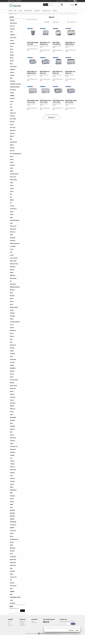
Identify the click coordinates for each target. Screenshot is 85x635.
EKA (11, 139)
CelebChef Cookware (15, 84)
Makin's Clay (13, 261)
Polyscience (13, 345)
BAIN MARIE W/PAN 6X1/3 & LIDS (71, 101)
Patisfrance (13, 330)
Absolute (12, 29)
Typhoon (12, 472)
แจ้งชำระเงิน (37, 10)
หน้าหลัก (10, 10)
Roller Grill (12, 388)
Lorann (12, 255)
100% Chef (13, 565)
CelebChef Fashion (15, 87)
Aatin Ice (12, 26)
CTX (11, 107)
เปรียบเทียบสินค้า (23, 625)
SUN (11, 432)
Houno (12, 191)
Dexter (12, 124)
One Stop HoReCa (14, 322)
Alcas (11, 32)
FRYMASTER (13, 522)
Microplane (13, 284)
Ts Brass (12, 461)
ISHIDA (12, 200)
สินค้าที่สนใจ (70, 1)
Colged (12, 93)
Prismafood (13, 359)
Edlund (12, 136)
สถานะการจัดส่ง (34, 622)
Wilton (11, 487)
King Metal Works (14, 220)
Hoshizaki (12, 603)
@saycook (76, 1)
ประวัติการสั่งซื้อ (22, 621)
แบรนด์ (20, 10)
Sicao (11, 507)
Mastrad (12, 269)
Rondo (11, 391)
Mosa (11, 293)
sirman (12, 412)
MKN (11, 594)
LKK (11, 252)
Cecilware (12, 81)
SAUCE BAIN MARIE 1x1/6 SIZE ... (32, 43)
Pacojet (12, 327)
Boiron (12, 61)
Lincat (11, 249)
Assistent (12, 43)
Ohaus (11, 319)
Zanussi (12, 501)
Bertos (11, 58)
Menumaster (13, 278)
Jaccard (12, 206)
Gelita (11, 168)
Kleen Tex (12, 232)
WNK (11, 493)
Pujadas (12, 365)
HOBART (12, 519)
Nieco (11, 304)
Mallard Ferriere (14, 264)
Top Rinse (12, 452)
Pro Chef (12, 362)
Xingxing (12, 496)
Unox (11, 475)
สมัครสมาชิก (63, 1)
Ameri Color (13, 37)
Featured (47, 22)
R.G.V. (11, 554)
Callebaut (12, 69)
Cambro (12, 72)
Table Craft (13, 438)
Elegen (12, 145)
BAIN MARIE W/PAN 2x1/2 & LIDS (32, 101)
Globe (11, 171)
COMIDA (12, 95)
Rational (12, 371)
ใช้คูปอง (22, 610)
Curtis (11, 110)
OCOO (11, 533)
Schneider (12, 403)
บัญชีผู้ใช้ (72, 4)
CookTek (12, 98)
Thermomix (13, 449)
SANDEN (12, 591)
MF (11, 281)
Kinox (11, 223)
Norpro (12, 310)
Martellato (12, 267)
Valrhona (12, 478)
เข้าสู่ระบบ (58, 1)
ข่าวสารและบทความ (46, 10)
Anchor (12, 40)
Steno (11, 423)
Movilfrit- (12, 551)
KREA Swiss (13, 562)
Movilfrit (12, 296)
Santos (12, 400)
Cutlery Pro (13, 113)
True (11, 458)
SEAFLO (12, 406)
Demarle (12, 122)
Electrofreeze (13, 142)
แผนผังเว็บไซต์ (10, 625)
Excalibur (12, 571)
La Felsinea (13, 557)
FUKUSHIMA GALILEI (15, 597)
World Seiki (13, 559)
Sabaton (12, 394)
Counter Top (13, 577)
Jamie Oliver (13, 209)
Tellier (11, 443)
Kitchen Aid (13, 226)
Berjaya (12, 55)
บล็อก (9, 624)
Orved (11, 325)
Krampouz (12, 240)
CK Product (13, 90)
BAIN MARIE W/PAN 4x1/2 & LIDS (58, 101)
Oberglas (12, 316)
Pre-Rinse (12, 354)
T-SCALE (12, 464)
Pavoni (11, 333)
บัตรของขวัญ (22, 624)
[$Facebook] (74, 1)
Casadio (12, 75)
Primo (11, 356)
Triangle (12, 455)
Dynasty (12, 583)
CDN (11, 78)
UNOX (11, 504)
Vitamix (12, 484)
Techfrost (12, 441)
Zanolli (12, 499)
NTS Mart (12, 313)
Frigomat (12, 165)
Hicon (11, 588)
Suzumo (12, 435)
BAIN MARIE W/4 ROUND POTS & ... (32, 72)
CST (11, 104)
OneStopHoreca (14, 539)
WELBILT (12, 528)
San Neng (12, 397)
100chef (12, 20)
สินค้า (15, 10)
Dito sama (12, 127)
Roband (12, 383)
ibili (11, 194)
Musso (11, 298)
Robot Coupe (13, 385)
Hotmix (12, 188)
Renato (12, 374)
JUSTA (11, 214)
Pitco (11, 342)
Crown (11, 101)
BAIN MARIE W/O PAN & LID (45, 72)
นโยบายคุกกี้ (71, 630)
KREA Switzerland (14, 243)
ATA (11, 580)
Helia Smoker (13, 180)
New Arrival (56, 22)
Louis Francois (13, 258)
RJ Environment (14, 380)
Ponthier (12, 348)
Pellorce (12, 336)
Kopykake (12, 238)
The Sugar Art (13, 446)
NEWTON (12, 513)
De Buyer (12, 116)
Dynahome (13, 130)
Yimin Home (13, 586)
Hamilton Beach (14, 174)
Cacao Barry (13, 66)
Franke (12, 159)
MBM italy (12, 275)
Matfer (11, 272)
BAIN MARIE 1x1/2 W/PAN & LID (45, 43)
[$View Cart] (76, 5)
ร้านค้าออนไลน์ (28, 633)
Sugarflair (12, 426)
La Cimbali (13, 246)
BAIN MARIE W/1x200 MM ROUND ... (56, 44)
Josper (11, 211)
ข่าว (8, 622)
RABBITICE (12, 368)
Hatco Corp (13, 177)
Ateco (11, 46)
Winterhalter (13, 490)
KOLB (11, 235)
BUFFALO (12, 510)
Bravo (11, 64)
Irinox (11, 600)
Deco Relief (13, 119)
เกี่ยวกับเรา (10, 621)
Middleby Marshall (15, 287)
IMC (11, 197)
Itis (11, 203)
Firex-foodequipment (15, 153)
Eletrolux (12, 148)
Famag (11, 542)
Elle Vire (12, 151)
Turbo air (12, 467)
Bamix (11, 52)
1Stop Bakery (13, 23)
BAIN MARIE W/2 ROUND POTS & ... (70, 43)
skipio (11, 414)
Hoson (11, 185)
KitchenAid (13, 229)
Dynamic (12, 133)
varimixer (12, 481)
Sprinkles (12, 420)
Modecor (12, 290)
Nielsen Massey (14, 307)
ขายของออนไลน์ (33, 633)
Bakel (11, 49)
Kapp (11, 217)
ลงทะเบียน (73, 623)
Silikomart (12, 409)
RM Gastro (12, 548)
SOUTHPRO (13, 417)
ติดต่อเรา (55, 10)
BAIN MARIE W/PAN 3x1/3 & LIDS (45, 101)
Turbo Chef (13, 470)
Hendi (11, 182)
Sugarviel (12, 429)
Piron (11, 339)
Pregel (11, 351)
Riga (11, 568)
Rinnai (11, 377)
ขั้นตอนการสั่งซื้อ (28, 10)
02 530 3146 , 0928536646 (15, 1)
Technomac (13, 525)
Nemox (12, 301)
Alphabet (12, 35)
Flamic (11, 156)
